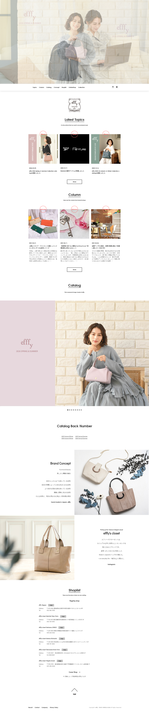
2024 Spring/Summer (81, 438)
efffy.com (74, 105)
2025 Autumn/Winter (67, 436)
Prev (2, 352)
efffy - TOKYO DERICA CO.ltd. (103, 707)
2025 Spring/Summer (81, 436)
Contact (37, 707)
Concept (56, 87)
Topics (35, 87)
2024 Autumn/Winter (67, 438)
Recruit (30, 707)
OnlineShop (72, 87)
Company (45, 707)
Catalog (48, 87)
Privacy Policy (54, 707)
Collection (81, 87)
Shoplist (64, 87)
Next (146, 352)
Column (41, 87)
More (74, 182)
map (51, 605)
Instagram (111, 564)
